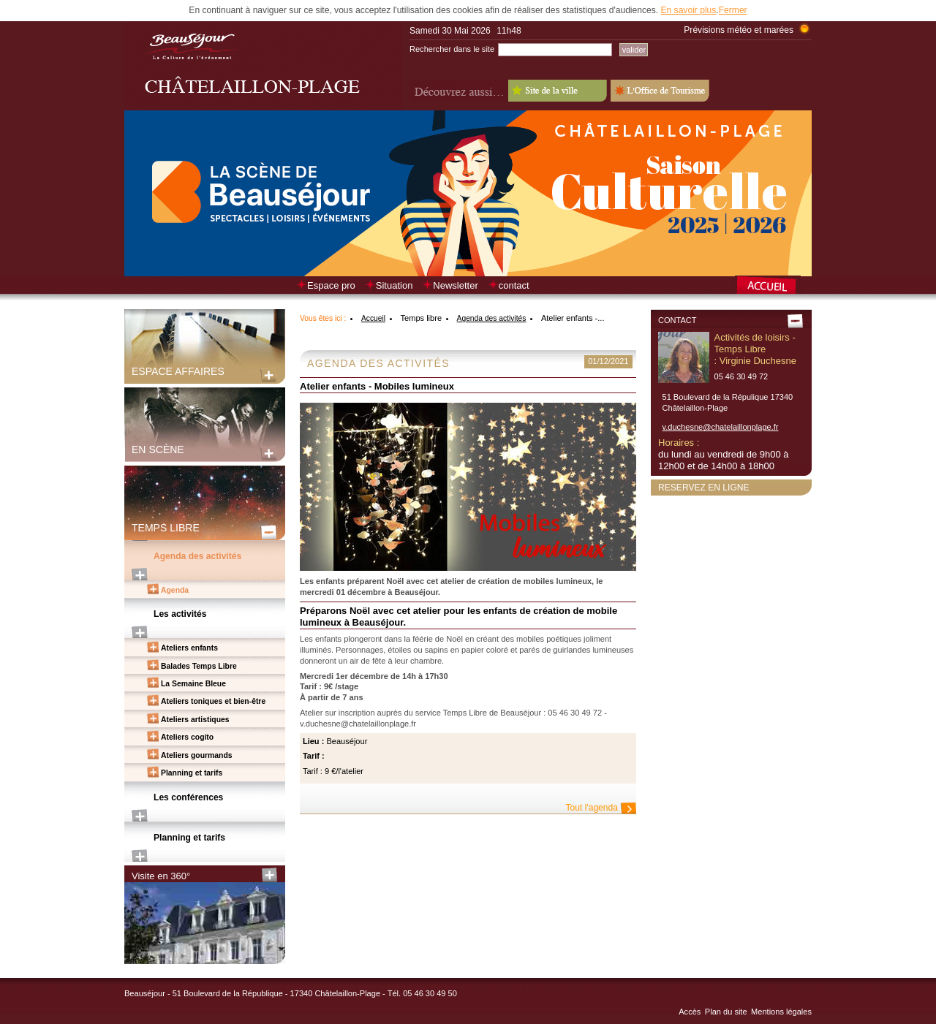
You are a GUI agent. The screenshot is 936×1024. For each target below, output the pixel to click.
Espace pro (331, 285)
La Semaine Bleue (193, 684)
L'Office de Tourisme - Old (660, 91)
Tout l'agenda (592, 808)
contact (514, 285)
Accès (690, 1011)
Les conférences (188, 797)
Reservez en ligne (704, 487)
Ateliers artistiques (195, 720)
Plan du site (726, 1011)
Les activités (180, 614)
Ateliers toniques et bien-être (213, 701)
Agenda (175, 590)
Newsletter (455, 285)
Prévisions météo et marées (738, 30)
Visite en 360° (161, 876)
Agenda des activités (197, 556)
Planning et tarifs (191, 773)
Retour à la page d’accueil (773, 286)
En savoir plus (688, 10)
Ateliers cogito (187, 737)
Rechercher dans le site (452, 49)
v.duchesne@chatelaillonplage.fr (721, 426)
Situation (394, 285)
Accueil (373, 318)
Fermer (733, 10)
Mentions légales (781, 1011)
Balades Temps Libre (199, 666)
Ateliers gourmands (197, 755)
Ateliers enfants (189, 648)
